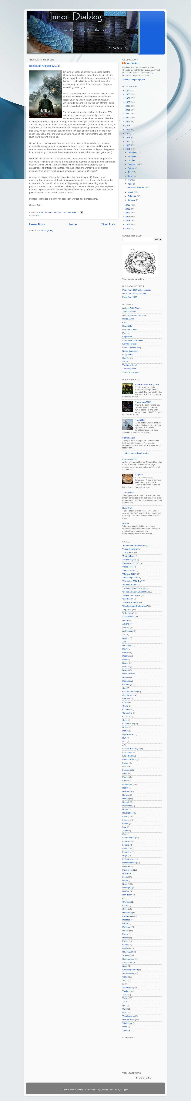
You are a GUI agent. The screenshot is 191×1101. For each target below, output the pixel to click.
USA (124, 1009)
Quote (125, 945)
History (125, 798)
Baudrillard (127, 645)
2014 (128, 137)
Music (125, 877)
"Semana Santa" (129, 585)
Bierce (125, 663)
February (132, 196)
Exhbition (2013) (129, 459)
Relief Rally (127, 508)
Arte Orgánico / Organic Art (134, 315)
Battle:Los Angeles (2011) (44, 65)
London (125, 848)
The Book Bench (129, 365)
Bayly (124, 649)
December (133, 152)
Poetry (125, 934)
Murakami (126, 873)
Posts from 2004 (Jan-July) (134, 293)
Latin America (128, 838)
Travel (125, 998)
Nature (125, 881)
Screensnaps (128, 959)
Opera (125, 905)
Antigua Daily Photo (131, 308)
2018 (128, 121)
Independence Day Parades (136, 453)
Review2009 (127, 952)
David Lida (127, 326)
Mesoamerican (129, 863)
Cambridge (127, 684)
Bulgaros (139, 475)
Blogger (124, 1090)
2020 (128, 114)
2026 (128, 90)
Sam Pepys (127, 358)
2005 (128, 224)
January (132, 200)
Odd (124, 898)
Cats (124, 688)
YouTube (126, 1030)
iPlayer (125, 823)
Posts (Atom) (47, 230)
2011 (128, 149)
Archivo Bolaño (129, 312)
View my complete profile (133, 79)
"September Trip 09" (131, 595)
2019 (128, 118)
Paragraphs (127, 916)
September (133, 164)
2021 (128, 110)
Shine (125, 966)
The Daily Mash (129, 369)
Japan (125, 830)
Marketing (126, 852)
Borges (125, 677)
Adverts (125, 624)
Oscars (125, 909)
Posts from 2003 (129, 297)
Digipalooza (127, 734)
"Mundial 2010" (129, 574)
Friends (125, 781)
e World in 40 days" (131, 749)
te (123, 984)
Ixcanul (125, 523)
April (130, 184)
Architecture (127, 631)
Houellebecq (128, 813)
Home (73, 224)
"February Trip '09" (130, 563)
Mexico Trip (127, 870)
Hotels (125, 809)
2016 (128, 129)
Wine (124, 1027)
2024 (128, 98)
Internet (125, 820)
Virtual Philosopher (130, 372)
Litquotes (126, 841)
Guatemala (127, 784)
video (124, 1012)
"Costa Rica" (128, 552)
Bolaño (125, 670)
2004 (128, 228)
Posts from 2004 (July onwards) (136, 290)
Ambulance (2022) (143, 402)
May (130, 180)
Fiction (125, 763)
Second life (127, 962)
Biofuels (126, 666)
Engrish (125, 333)
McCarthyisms (128, 859)
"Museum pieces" (130, 577)
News (124, 884)
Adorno (125, 620)
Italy (124, 827)
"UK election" (128, 613)
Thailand (126, 991)
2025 (128, 94)
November (133, 156)
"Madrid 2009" (128, 570)
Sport (124, 980)
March (131, 192)
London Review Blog (131, 347)
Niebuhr (125, 891)
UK (123, 1005)
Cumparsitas (128, 724)
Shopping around (130, 970)
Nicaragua (127, 888)
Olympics (126, 902)
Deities (125, 731)
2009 (128, 209)
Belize (125, 652)
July (130, 172)
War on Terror (128, 1019)
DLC (124, 741)
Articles (125, 638)
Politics (125, 938)
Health (125, 788)
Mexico (125, 866)
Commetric (127, 713)
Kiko (124, 834)
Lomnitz (125, 845)
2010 (128, 205)
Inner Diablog (131, 63)
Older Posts (108, 224)
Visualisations (128, 1016)
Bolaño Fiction (128, 674)
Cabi (124, 322)
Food (124, 773)
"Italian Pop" (127, 567)
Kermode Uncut (129, 344)
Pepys (125, 923)
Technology (127, 987)
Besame (126, 656)
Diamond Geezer (130, 329)
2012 (128, 145)
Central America (129, 692)
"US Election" (128, 617)
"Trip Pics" (127, 609)
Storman (104, 1090)
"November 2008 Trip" (132, 581)
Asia (124, 642)
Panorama (127, 913)
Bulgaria (126, 681)
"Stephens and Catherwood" (135, 606)
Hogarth (126, 802)
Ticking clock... (128, 492)
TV (123, 1002)
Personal (126, 927)
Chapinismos (128, 695)
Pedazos (126, 920)
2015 (128, 133)
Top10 (125, 995)
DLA (124, 738)
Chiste (125, 706)
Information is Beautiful (132, 340)
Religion (126, 948)
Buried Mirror (128, 319)
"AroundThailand (129, 549)
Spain (125, 977)
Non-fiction (127, 895)
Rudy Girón (127, 354)
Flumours (126, 770)
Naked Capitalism (130, 351)
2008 (128, 213)
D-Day (125, 727)
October (132, 160)
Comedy (126, 709)
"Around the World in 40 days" (135, 545)
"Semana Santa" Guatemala (135, 592)
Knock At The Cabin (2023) (147, 384)
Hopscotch (127, 806)
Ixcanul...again (128, 438)
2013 (128, 141)
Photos (125, 930)
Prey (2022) (140, 420)
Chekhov (126, 699)
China (125, 702)
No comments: (70, 212)
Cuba (124, 720)
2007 (128, 217)
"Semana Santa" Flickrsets (134, 588)
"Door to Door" (128, 556)
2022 (128, 106)
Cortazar (126, 716)
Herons (125, 795)
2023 (128, 102)
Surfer (125, 361)
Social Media (128, 973)
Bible (124, 659)
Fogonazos (127, 337)
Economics (127, 752)
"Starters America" (130, 602)
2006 (128, 221)
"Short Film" (127, 599)
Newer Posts (37, 224)
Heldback (126, 791)
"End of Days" (128, 560)
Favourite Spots (129, 759)
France (125, 777)
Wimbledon (127, 1023)
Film (38, 215)
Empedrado (127, 756)
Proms (125, 941)
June (130, 176)
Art (123, 634)
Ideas (124, 816)
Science (126, 955)
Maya (124, 855)
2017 (128, 125)
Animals (126, 627)
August (131, 168)
